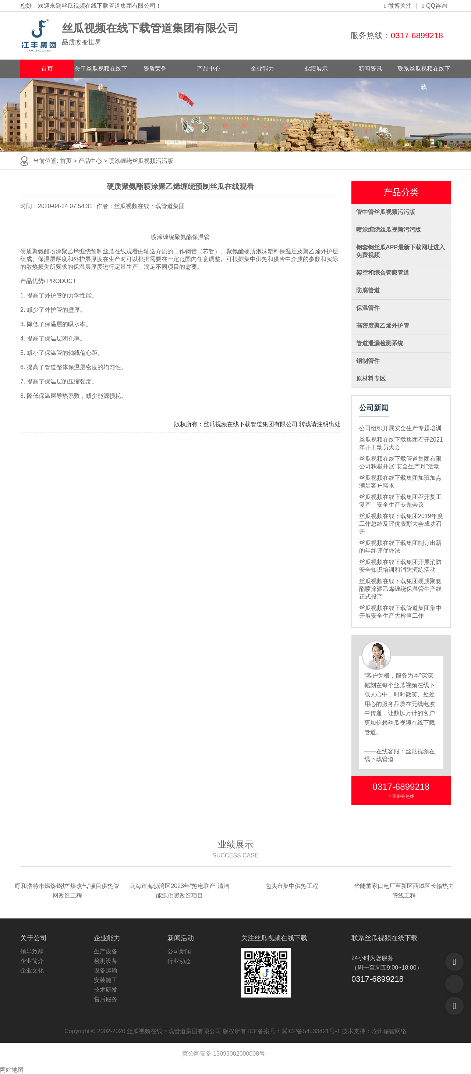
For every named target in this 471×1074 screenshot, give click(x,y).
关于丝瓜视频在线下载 (100, 71)
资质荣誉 (155, 68)
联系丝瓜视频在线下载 (423, 71)
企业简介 (32, 961)
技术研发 (105, 989)
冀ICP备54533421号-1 (310, 1031)
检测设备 (105, 961)
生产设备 (105, 951)
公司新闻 (179, 951)
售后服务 (105, 999)
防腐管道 (368, 290)
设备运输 (105, 970)
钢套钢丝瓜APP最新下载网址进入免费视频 (400, 251)
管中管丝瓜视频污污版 (385, 212)
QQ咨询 (434, 6)
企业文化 (32, 970)
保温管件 (368, 308)
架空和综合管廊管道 (382, 273)
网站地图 (12, 1070)
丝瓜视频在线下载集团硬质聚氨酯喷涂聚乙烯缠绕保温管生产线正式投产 (400, 589)
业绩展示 (316, 68)
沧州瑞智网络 (389, 1031)
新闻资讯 (370, 68)
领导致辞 (32, 951)
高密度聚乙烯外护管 (382, 325)
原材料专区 (371, 378)
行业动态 (179, 961)
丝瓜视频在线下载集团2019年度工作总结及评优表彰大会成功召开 (401, 524)
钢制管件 (368, 361)
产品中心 (208, 68)
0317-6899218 (417, 35)
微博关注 (398, 6)
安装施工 (105, 980)
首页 (47, 68)
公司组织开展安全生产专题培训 (400, 428)
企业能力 (262, 68)
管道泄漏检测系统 (379, 343)
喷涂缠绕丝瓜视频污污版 (141, 161)
